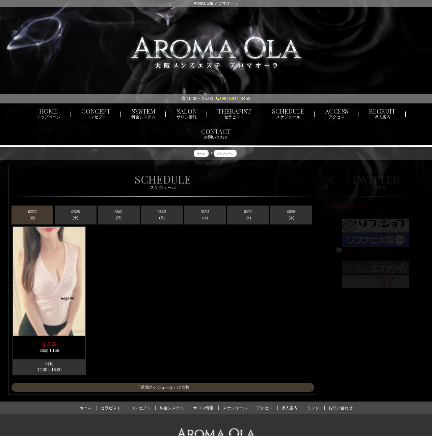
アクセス (264, 408)
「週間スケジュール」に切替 (163, 387)
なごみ (49, 344)
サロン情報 (203, 408)
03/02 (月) (162, 215)
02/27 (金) (32, 215)
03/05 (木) (291, 215)
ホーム (85, 408)
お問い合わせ (340, 408)
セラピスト (111, 408)
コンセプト (140, 408)
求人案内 (289, 408)
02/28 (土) (75, 215)
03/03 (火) (205, 215)
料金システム (172, 408)
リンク (313, 408)
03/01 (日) (118, 215)
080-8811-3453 (233, 98)
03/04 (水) (248, 215)
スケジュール (235, 408)
